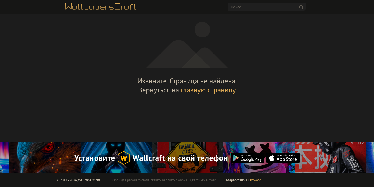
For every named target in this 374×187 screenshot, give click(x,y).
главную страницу (208, 89)
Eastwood (255, 180)
